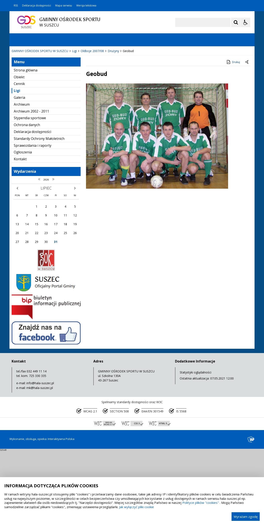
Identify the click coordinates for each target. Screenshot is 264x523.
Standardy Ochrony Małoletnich (39, 210)
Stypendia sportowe (30, 190)
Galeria (19, 169)
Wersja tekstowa (86, 5)
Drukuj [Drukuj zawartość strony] (233, 134)
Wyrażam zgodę (246, 516)
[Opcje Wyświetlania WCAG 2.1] (245, 22)
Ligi (17, 162)
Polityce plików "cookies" (200, 502)
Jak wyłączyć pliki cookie (136, 507)
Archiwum (22, 176)
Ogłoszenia (23, 224)
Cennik (19, 155)
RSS (16, 5)
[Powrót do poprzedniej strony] (247, 134)
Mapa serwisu (63, 5)
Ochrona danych (27, 196)
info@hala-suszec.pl (40, 455)
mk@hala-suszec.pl (39, 460)
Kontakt (20, 231)
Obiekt (19, 149)
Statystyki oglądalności (195, 444)
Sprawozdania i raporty (32, 217)
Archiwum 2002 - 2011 (31, 183)
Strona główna (25, 142)
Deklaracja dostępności (36, 5)
